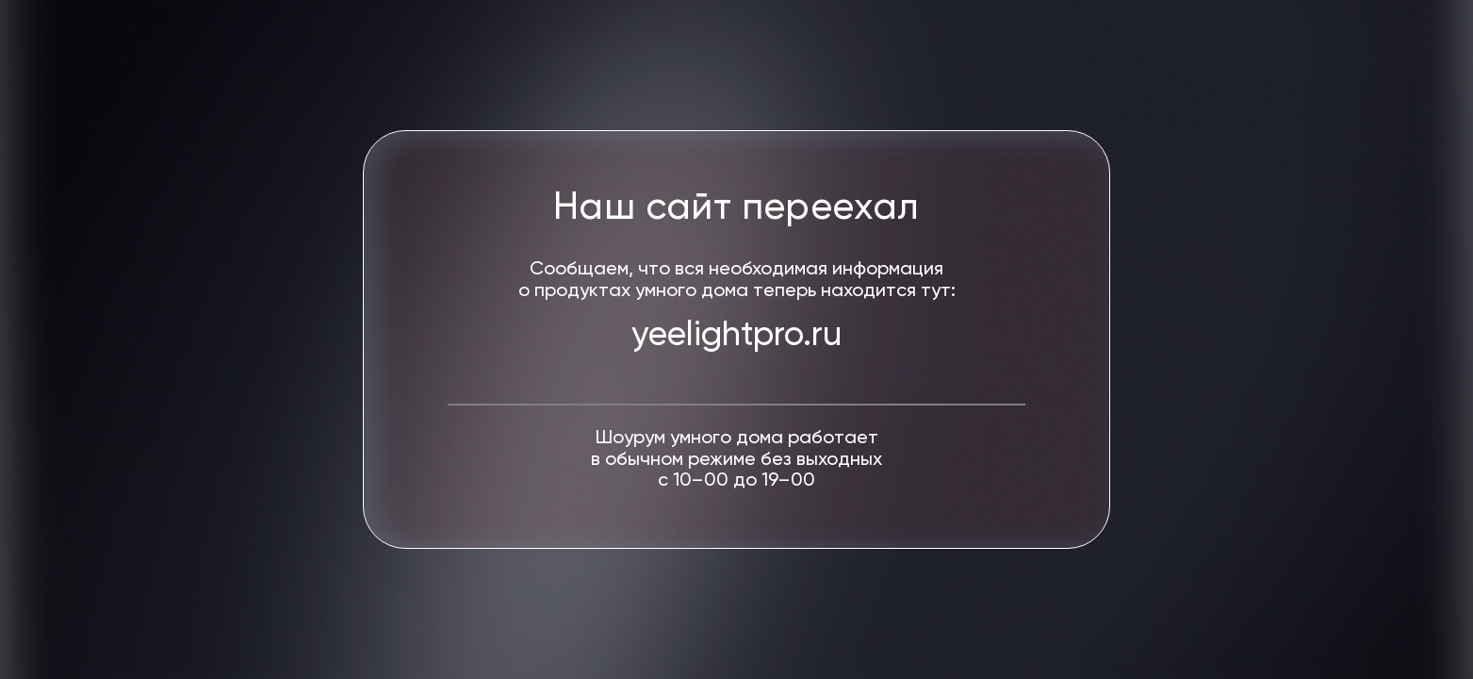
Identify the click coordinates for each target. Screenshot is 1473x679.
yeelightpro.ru (736, 336)
